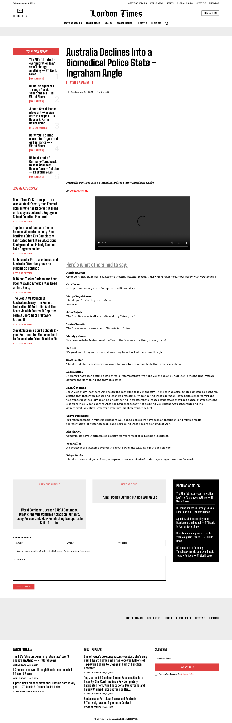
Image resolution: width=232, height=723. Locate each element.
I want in (187, 667)
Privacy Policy (188, 674)
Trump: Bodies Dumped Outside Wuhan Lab (129, 497)
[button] (166, 23)
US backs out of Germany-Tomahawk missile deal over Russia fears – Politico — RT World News (44, 165)
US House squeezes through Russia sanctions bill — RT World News (42, 91)
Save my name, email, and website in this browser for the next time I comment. (54, 551)
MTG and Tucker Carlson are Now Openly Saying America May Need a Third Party (35, 283)
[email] (187, 658)
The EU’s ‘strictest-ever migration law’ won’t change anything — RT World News (43, 67)
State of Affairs (23, 222)
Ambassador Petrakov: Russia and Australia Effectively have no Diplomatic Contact (35, 264)
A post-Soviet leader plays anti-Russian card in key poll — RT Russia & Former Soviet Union (43, 116)
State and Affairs (38, 128)
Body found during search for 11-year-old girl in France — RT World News (43, 140)
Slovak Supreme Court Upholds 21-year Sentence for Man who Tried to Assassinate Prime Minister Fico (36, 335)
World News (36, 78)
